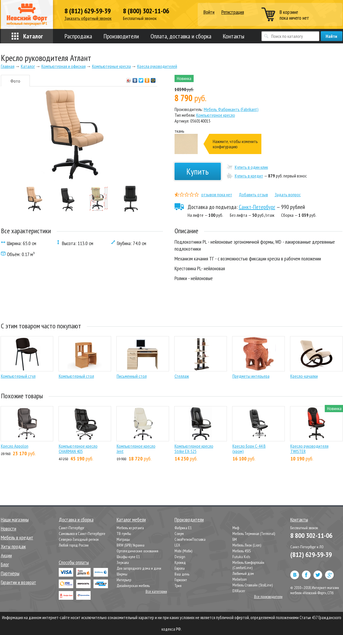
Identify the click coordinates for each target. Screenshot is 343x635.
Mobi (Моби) (183, 550)
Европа (180, 568)
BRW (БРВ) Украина (130, 545)
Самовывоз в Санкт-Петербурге (82, 533)
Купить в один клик (251, 167)
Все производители (268, 596)
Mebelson (239, 579)
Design (180, 556)
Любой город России (74, 545)
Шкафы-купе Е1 (128, 556)
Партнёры (10, 573)
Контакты (233, 36)
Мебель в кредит (17, 537)
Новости (8, 528)
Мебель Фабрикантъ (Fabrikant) (231, 109)
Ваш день (182, 574)
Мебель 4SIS (241, 550)
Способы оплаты (74, 562)
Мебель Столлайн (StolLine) (252, 585)
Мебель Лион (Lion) (246, 545)
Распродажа (78, 36)
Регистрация (232, 12)
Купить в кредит (249, 176)
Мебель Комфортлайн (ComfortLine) (248, 565)
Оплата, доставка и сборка (181, 36)
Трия (178, 585)
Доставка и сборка (76, 519)
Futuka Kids (241, 556)
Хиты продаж (13, 546)
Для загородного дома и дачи (139, 568)
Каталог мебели (131, 519)
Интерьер (124, 579)
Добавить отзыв (253, 194)
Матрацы (123, 539)
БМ (234, 539)
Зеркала (123, 562)
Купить (197, 171)
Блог (5, 564)
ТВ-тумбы (124, 533)
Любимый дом (243, 573)
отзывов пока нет (216, 194)
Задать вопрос (288, 194)
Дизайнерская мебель (133, 585)
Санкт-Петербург (257, 207)
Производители (121, 36)
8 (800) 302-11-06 (146, 11)
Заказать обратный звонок (88, 18)
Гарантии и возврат (18, 582)
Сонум (179, 533)
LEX (177, 545)
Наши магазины (15, 519)
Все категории (156, 591)
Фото (15, 81)
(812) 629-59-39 (311, 554)
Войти (208, 12)
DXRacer (238, 590)
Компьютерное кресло (215, 115)
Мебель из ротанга (130, 527)
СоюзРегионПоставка (190, 539)
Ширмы (122, 574)
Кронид (180, 562)
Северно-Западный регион (79, 539)
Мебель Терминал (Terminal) (253, 533)
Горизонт (181, 579)
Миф (235, 527)
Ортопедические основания (137, 550)
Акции (6, 555)
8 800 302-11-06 (311, 535)
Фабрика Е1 (183, 527)
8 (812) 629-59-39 (88, 11)
